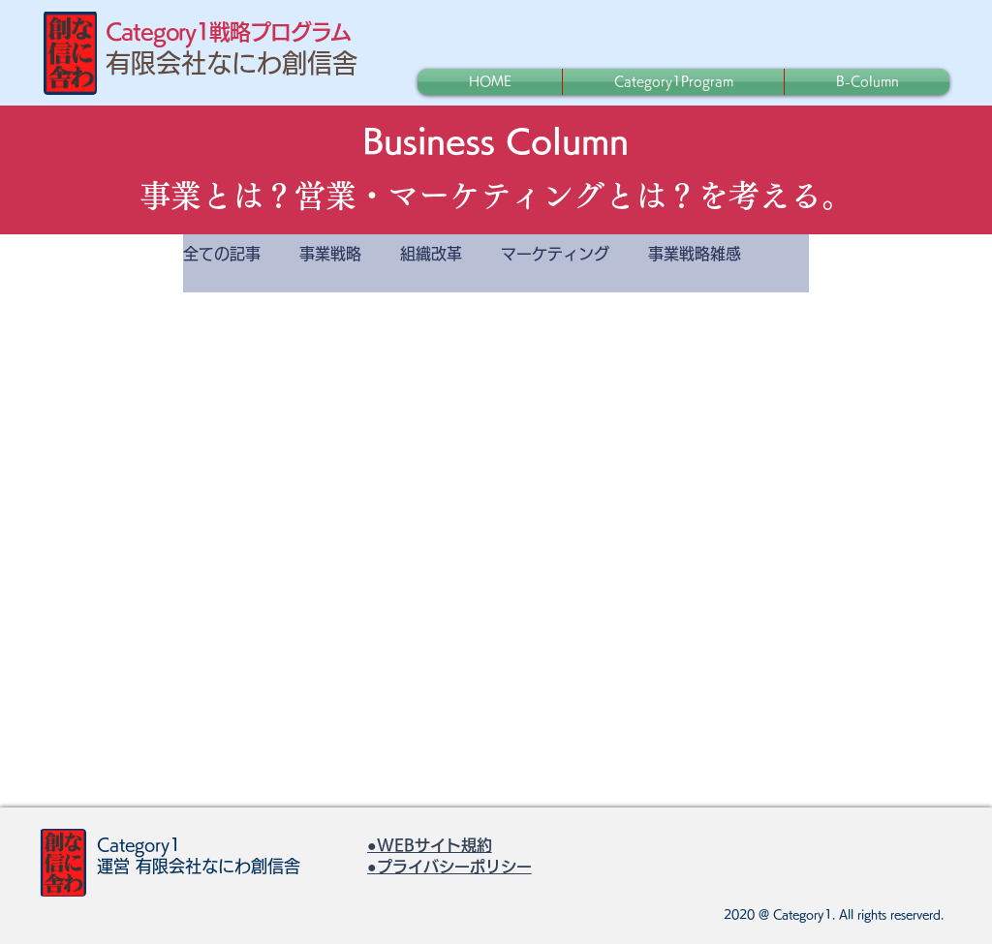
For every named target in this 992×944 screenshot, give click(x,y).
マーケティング (555, 253)
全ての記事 (222, 253)
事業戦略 (330, 253)
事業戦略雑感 (694, 253)
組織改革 (431, 253)
